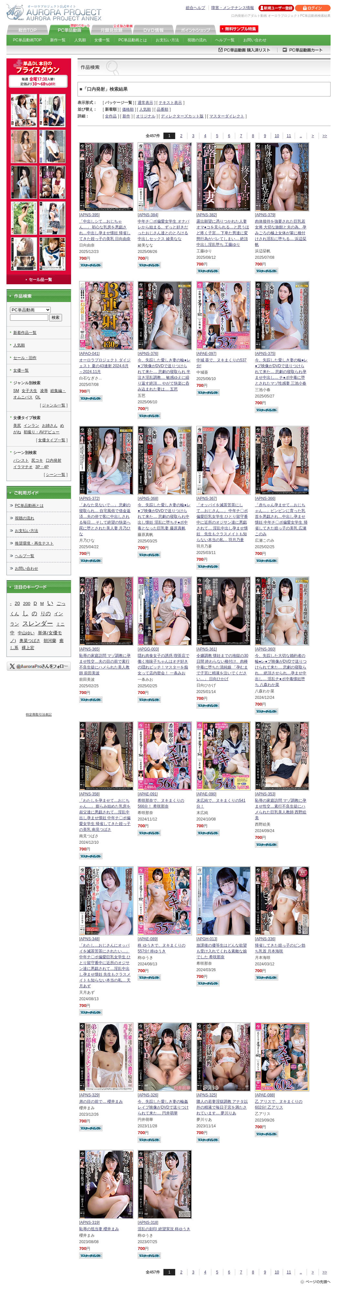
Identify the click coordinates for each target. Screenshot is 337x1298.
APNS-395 (89, 215)
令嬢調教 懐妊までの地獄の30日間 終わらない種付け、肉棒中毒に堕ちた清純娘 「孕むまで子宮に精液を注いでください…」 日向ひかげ (222, 667)
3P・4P (41, 467)
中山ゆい (26, 632)
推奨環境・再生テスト (34, 543)
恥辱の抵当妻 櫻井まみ (99, 1229)
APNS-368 (148, 498)
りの (45, 613)
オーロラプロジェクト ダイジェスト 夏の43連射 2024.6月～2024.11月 (105, 366)
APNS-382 (206, 215)
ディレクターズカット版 (182, 116)
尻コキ (37, 460)
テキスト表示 (170, 102)
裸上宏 (28, 647)
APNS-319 (89, 1222)
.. (301, 136)
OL (37, 397)
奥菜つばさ (29, 640)
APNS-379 (265, 215)
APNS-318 (148, 1222)
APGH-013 (206, 939)
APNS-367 (206, 498)
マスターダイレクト (226, 116)
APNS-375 (265, 353)
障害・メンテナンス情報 (232, 7)
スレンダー (37, 623)
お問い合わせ (255, 40)
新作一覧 (58, 40)
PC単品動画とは (133, 40)
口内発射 (53, 460)
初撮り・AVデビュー (41, 432)
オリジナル (145, 116)
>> (324, 136)
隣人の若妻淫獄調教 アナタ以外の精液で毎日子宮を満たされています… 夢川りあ (222, 1107)
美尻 (17, 425)
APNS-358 (89, 794)
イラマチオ (23, 467)
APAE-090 (206, 794)
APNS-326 (148, 1095)
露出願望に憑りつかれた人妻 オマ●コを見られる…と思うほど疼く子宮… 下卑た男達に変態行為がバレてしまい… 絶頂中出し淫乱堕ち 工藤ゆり (222, 233)
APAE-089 (148, 939)
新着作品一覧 (25, 332)
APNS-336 (265, 939)
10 (277, 136)
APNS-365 (89, 649)
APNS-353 (265, 794)
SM (16, 390)
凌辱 (44, 390)
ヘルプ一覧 (225, 40)
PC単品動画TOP (27, 40)
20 (17, 603)
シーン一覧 (55, 474)
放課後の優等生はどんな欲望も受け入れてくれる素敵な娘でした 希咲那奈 (221, 951)
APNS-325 (206, 1095)
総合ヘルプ (195, 7)
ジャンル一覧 (53, 405)
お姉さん (50, 425)
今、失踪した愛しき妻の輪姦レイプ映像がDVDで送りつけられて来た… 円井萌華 (163, 1107)
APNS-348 (89, 939)
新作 (126, 116)
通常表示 (145, 102)
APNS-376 (148, 353)
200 (26, 603)
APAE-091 (148, 794)
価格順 (128, 109)
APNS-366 (265, 498)
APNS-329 (89, 1095)
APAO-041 (89, 353)
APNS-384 (148, 215)
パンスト (21, 460)
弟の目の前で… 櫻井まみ (101, 1101)
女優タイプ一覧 (51, 440)
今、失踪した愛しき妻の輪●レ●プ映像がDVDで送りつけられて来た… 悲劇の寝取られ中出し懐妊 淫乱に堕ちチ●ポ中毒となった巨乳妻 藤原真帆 (164, 516)
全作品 (111, 116)
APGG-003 (148, 649)
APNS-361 (206, 649)
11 (289, 136)
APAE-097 (206, 353)
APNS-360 (265, 649)
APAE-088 (265, 1095)
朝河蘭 (50, 640)
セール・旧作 (25, 358)
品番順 (162, 109)
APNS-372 (89, 498)
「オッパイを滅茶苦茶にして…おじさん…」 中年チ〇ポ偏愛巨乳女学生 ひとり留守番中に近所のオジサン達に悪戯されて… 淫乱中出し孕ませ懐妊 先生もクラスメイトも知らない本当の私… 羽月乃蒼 (222, 522)
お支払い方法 (167, 40)
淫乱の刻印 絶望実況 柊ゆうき (164, 1229)
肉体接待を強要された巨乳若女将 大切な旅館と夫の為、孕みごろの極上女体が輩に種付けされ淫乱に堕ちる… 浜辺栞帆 (280, 233)
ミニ (60, 624)
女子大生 (29, 390)
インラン (31, 425)
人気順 (80, 40)
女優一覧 (102, 40)
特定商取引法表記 (39, 714)
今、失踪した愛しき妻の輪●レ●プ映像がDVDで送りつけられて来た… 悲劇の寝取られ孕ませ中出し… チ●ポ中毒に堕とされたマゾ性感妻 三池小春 (281, 372)
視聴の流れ (197, 40)
